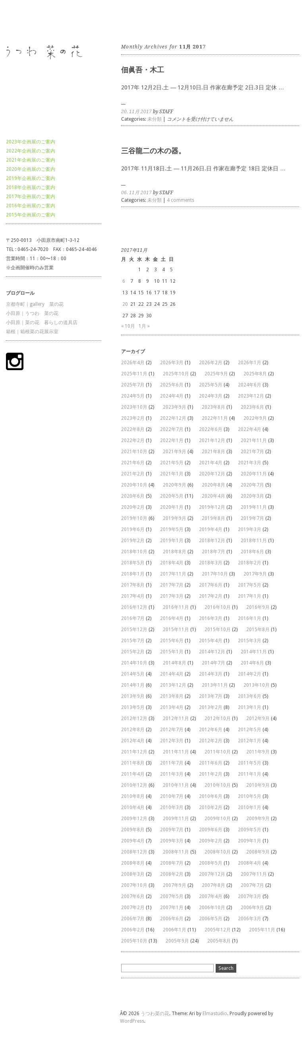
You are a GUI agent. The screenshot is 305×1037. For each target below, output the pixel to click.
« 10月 (128, 326)
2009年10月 (218, 818)
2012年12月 (134, 718)
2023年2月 (133, 418)
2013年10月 (256, 685)
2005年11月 (262, 930)
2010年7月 (171, 796)
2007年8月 (213, 885)
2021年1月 (171, 474)
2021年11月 (254, 440)
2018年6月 (252, 551)
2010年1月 (249, 807)
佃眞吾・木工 (142, 70)
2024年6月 (249, 385)
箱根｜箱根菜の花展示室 (32, 331)
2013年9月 (133, 696)
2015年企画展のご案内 (30, 215)
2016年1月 (249, 618)
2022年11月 (215, 418)
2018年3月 (210, 563)
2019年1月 (171, 540)
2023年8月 (213, 407)
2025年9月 (216, 374)
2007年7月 (252, 885)
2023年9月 (174, 407)
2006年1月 (174, 930)
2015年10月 (218, 629)
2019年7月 (252, 518)
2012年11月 (176, 718)
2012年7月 (171, 729)
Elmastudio (215, 1013)
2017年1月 (249, 596)
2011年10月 (218, 752)
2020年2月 (133, 507)
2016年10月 (218, 607)
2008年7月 (171, 863)
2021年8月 (213, 451)
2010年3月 (171, 807)
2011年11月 (176, 752)
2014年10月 (134, 663)
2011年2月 (210, 774)
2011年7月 (171, 763)
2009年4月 (133, 841)
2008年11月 (176, 852)
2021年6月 (133, 462)
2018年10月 (134, 551)
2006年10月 (212, 907)
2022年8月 (133, 429)
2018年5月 (133, 563)
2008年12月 (134, 852)
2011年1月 (249, 774)
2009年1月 (249, 841)
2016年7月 (133, 618)
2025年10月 (176, 374)
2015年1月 (171, 652)
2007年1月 (171, 907)
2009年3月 (171, 841)
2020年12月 (212, 474)
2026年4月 (133, 362)
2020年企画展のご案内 (30, 169)
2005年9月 (177, 941)
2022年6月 (210, 429)
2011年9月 (258, 752)
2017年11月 (173, 574)
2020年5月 (171, 496)
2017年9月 (255, 574)
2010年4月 (133, 807)
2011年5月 (249, 763)
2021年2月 (133, 474)
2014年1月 (133, 685)
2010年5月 (249, 796)
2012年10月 (218, 718)
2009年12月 (134, 818)
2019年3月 (249, 529)
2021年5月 (171, 462)
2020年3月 (252, 496)
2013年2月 (210, 707)
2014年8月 (174, 663)
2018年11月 (254, 540)
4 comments (180, 200)
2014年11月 (254, 652)
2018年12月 (212, 540)
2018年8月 (174, 551)
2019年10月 (134, 518)
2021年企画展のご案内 (30, 160)
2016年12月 (134, 607)
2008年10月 (218, 852)
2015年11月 (176, 629)
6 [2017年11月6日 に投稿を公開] (123, 281)
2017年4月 (133, 596)
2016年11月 (176, 607)
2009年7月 (171, 829)
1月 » (144, 326)
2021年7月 (252, 451)
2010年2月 (210, 807)
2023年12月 (251, 396)
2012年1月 (249, 740)
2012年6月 (210, 729)
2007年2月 (133, 907)
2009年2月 (210, 841)
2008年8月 (133, 863)
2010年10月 (218, 785)
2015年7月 (133, 640)
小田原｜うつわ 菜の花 (32, 313)
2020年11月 (254, 474)
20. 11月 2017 (136, 111)
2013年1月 (249, 707)
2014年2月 (249, 674)
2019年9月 (174, 518)
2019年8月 (213, 518)
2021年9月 (174, 451)
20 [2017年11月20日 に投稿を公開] (125, 304)
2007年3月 (249, 896)
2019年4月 (210, 529)
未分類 (154, 119)
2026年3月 (171, 362)
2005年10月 (134, 941)
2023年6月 (252, 407)
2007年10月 (134, 885)
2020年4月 (213, 496)
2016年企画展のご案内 (30, 206)
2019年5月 (171, 529)
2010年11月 (176, 785)
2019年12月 (212, 507)
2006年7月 (133, 918)
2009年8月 (133, 829)
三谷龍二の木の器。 (153, 151)
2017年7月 (171, 585)
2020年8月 (213, 485)
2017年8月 (133, 585)
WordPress (132, 1021)
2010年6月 (210, 796)
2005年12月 (218, 930)
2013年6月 (249, 696)
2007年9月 (174, 885)
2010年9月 (258, 785)
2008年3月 (133, 874)
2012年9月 (258, 718)
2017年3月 (171, 596)
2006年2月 (133, 930)
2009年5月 (249, 829)
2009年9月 (258, 818)
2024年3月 (210, 396)
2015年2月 (133, 652)
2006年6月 (171, 918)
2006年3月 (249, 918)
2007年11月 (254, 874)
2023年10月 (134, 407)
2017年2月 (210, 596)
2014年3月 (210, 674)
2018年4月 (171, 563)
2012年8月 (133, 729)
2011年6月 (210, 763)
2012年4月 (133, 740)
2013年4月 (171, 707)
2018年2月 (249, 563)
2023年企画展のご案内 (30, 142)
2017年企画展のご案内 (30, 196)
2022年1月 (171, 440)
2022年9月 (255, 418)
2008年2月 (171, 874)
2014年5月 (133, 674)
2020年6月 (133, 496)
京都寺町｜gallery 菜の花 (35, 304)
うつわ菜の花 (20, 21)
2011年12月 (134, 752)
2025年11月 (134, 374)
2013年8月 (171, 696)
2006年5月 (210, 918)
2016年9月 (258, 607)
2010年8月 (133, 796)
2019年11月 (254, 507)
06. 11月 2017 (136, 192)
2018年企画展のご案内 (30, 187)
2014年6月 (252, 663)
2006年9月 (252, 907)
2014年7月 (213, 663)
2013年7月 (210, 696)
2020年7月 (252, 485)
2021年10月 (134, 451)
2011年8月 (133, 763)
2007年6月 (133, 896)
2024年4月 (171, 396)
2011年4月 (133, 774)
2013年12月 (173, 685)
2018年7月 (213, 551)
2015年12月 (134, 629)
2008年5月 (210, 863)
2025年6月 (171, 385)
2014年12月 (212, 652)
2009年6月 (210, 829)
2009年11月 (176, 818)
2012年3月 (171, 740)
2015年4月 (210, 640)
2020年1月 (171, 507)
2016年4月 (171, 618)
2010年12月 (134, 785)
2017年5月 (249, 585)
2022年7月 (171, 429)
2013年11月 (215, 685)
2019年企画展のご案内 (30, 178)
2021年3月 (249, 462)
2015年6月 (171, 640)
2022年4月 (249, 429)
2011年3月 (171, 774)
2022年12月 (173, 418)
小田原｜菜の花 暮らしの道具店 (41, 322)
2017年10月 (215, 574)
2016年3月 (210, 618)
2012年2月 (210, 740)
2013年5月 (133, 707)
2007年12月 (212, 874)
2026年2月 (210, 362)
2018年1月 (133, 574)
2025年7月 (133, 385)
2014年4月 (171, 674)
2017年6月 (210, 585)
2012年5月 (249, 729)
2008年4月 (249, 863)
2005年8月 (219, 941)
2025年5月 (210, 385)
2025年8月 (255, 374)
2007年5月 (171, 896)
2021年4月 (210, 462)
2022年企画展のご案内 (30, 151)
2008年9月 (258, 852)
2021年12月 (212, 440)
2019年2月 (133, 540)
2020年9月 (174, 485)
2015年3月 (249, 640)
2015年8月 (258, 629)
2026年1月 (249, 362)
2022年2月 (133, 440)
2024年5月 (133, 396)
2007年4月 (210, 896)
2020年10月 (134, 485)
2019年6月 (133, 529)
